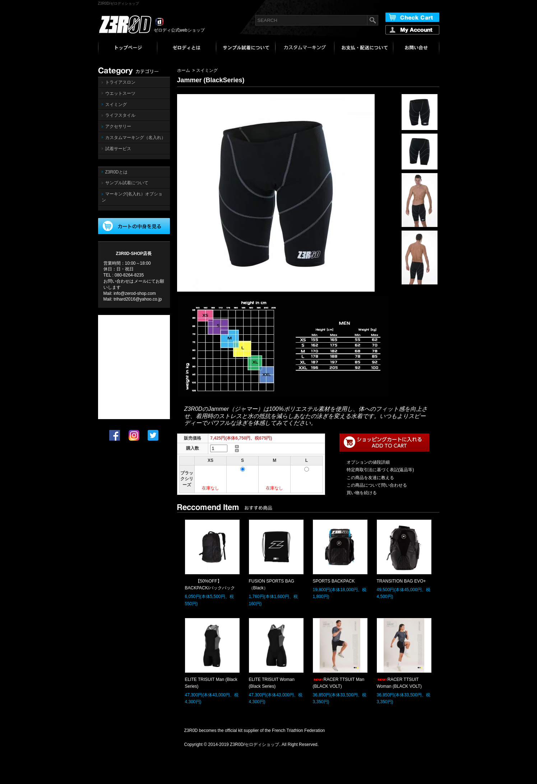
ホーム (183, 70)
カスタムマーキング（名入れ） (135, 137)
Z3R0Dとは (116, 172)
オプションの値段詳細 (368, 462)
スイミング (116, 104)
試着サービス (118, 148)
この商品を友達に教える (370, 477)
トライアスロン (120, 82)
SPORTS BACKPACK (334, 581)
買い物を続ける (362, 492)
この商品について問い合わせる (377, 485)
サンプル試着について (126, 182)
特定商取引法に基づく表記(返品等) (380, 469)
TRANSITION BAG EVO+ (401, 581)
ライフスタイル (120, 115)
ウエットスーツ (120, 93)
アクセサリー (118, 126)
